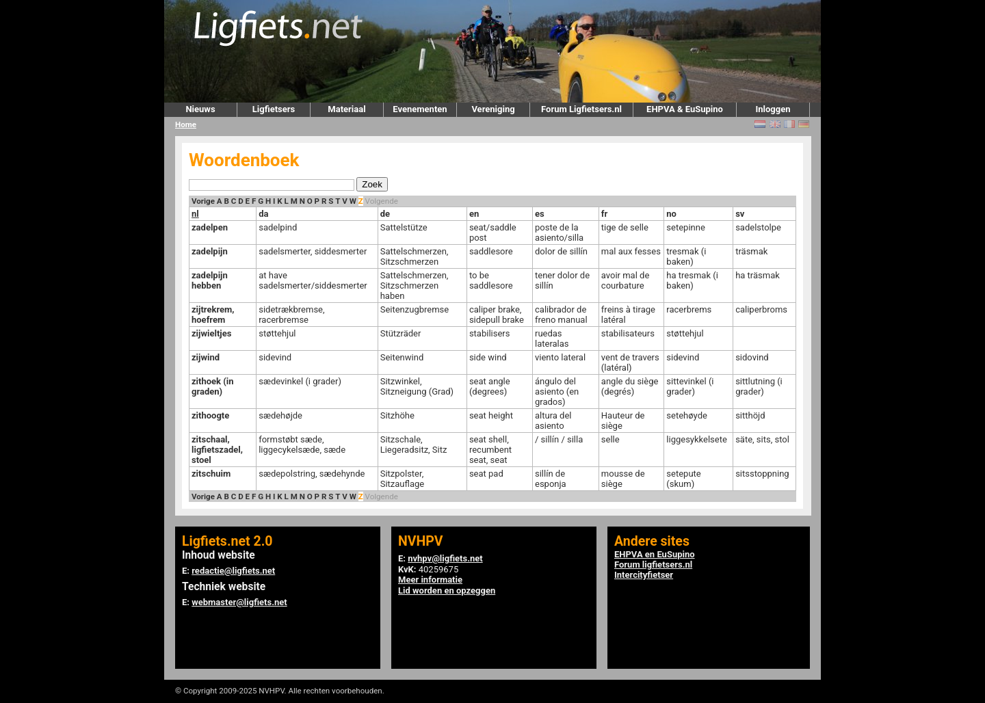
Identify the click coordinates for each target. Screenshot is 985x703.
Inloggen (772, 109)
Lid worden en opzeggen (446, 590)
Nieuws (200, 109)
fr (604, 214)
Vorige (203, 201)
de (385, 214)
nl (195, 214)
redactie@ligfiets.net (233, 571)
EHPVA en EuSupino (654, 554)
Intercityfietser (643, 575)
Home (185, 124)
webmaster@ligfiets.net (239, 602)
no (671, 214)
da (263, 214)
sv (739, 214)
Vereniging (492, 109)
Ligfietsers (273, 109)
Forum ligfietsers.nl (653, 564)
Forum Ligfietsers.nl (581, 109)
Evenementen (420, 109)
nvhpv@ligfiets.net (445, 558)
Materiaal (346, 109)
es (539, 214)
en (474, 214)
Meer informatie (430, 579)
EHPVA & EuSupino (684, 109)
